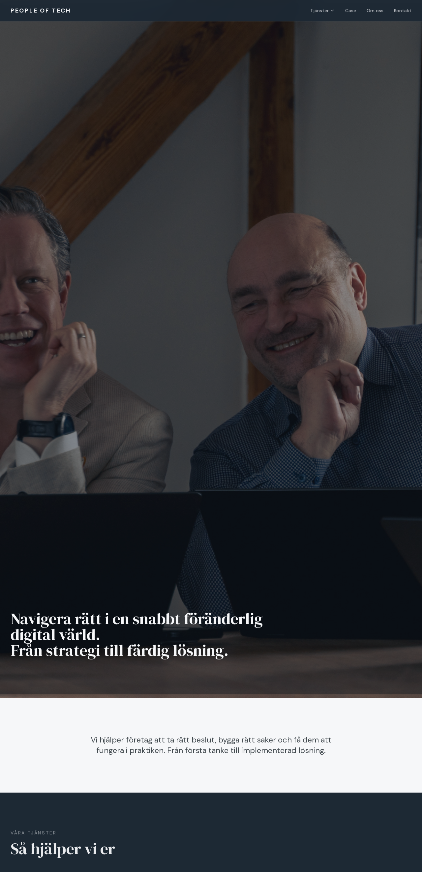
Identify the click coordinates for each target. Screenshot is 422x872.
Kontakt (402, 11)
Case (350, 11)
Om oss (375, 11)
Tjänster (322, 11)
